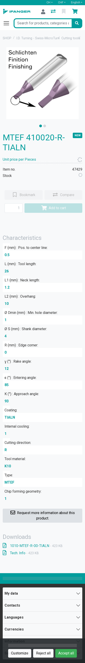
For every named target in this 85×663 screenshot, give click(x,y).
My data (11, 593)
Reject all (43, 653)
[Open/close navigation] (8, 23)
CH (48, 2)
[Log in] (43, 11)
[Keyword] (43, 23)
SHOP (7, 38)
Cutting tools (70, 38)
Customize (19, 653)
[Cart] (75, 11)
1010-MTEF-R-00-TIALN (33, 546)
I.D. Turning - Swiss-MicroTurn (38, 38)
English (75, 2)
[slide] (40, 126)
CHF (60, 2)
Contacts (12, 605)
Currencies (14, 629)
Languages (14, 617)
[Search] (77, 23)
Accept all (66, 653)
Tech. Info (21, 553)
